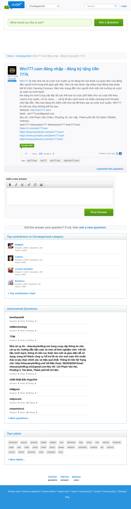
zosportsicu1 (17, 408)
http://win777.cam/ (40, 110)
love (61, 442)
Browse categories (31, 491)
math (41, 452)
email (35, 447)
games (24, 442)
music (89, 442)
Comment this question (110, 169)
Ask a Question (109, 22)
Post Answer (99, 212)
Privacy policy (109, 491)
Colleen (19, 257)
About (74, 491)
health (43, 442)
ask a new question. (93, 227)
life (102, 447)
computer (51, 452)
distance (71, 447)
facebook (117, 442)
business (31, 452)
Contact (97, 491)
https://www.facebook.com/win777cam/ (42, 131)
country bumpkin (24, 269)
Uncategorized (23, 56)
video (26, 447)
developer (13, 442)
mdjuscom (15, 399)
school (21, 452)
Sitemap (121, 491)
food (60, 452)
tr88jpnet (15, 389)
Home (10, 56)
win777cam (13, 71)
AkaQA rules (63, 491)
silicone (106, 442)
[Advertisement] (66, 44)
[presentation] (10, 184)
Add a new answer (16, 179)
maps (11, 447)
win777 (43, 161)
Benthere (19, 281)
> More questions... (18, 418)
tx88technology (18, 327)
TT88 (12, 336)
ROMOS (19, 245)
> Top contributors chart (21, 293)
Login (124, 6)
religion (53, 442)
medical (94, 447)
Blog (67, 497)
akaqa (61, 447)
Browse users (14, 491)
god (19, 447)
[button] (10, 184)
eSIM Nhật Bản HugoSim (23, 379)
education (82, 447)
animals (34, 442)
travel (43, 447)
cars (97, 442)
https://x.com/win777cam (34, 128)
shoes (52, 447)
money (12, 452)
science (110, 447)
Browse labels (48, 491)
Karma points (85, 491)
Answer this (27, 145)
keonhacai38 (17, 317)
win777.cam (55, 161)
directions (71, 442)
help (81, 442)
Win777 (24, 80)
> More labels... (16, 459)
